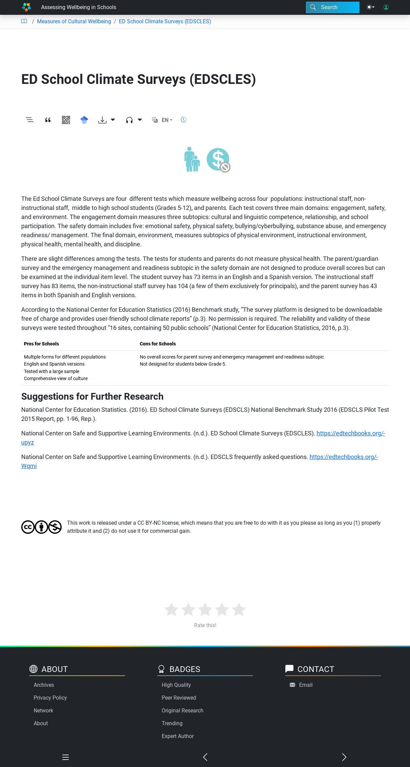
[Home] (26, 7)
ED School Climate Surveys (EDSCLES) (165, 21)
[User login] (386, 7)
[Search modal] (332, 7)
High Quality (176, 685)
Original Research (182, 710)
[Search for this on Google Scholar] (84, 120)
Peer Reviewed (179, 698)
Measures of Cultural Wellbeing (74, 21)
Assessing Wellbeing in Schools (78, 7)
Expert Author (178, 736)
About (41, 723)
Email (306, 685)
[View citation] (47, 120)
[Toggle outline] (29, 120)
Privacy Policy (50, 698)
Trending (172, 723)
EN (165, 120)
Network (43, 710)
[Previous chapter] (205, 757)
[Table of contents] (24, 22)
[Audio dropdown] (134, 120)
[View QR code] (66, 120)
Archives (44, 685)
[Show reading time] (183, 120)
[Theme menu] (370, 7)
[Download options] (107, 120)
